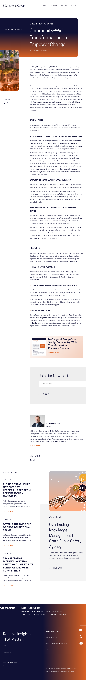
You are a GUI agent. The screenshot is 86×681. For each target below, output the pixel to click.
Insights (64, 6)
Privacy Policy (51, 638)
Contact (74, 6)
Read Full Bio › (35, 446)
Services (54, 6)
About (45, 6)
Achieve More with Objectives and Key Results (40, 612)
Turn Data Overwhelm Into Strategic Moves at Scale (43, 615)
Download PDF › (54, 353)
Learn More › (8, 512)
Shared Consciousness (29, 609)
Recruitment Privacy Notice (56, 644)
